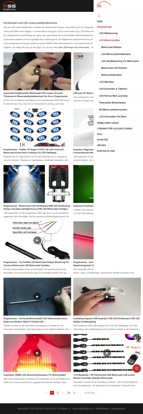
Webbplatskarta (102, 408)
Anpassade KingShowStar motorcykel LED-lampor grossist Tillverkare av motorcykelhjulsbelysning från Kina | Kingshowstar (35, 94)
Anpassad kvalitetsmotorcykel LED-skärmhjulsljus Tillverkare (103, 206)
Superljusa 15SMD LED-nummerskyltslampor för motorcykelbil (34, 375)
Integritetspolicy (119, 408)
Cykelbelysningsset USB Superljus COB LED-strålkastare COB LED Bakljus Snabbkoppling (106, 320)
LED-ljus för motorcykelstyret (88, 93)
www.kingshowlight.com (83, 408)
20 (69, 393)
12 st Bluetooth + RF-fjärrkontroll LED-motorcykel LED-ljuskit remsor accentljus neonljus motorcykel (104, 376)
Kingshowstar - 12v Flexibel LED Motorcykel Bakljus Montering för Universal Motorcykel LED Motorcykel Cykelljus (36, 264)
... (63, 392)
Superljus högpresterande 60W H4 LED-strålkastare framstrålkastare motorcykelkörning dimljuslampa (98, 151)
